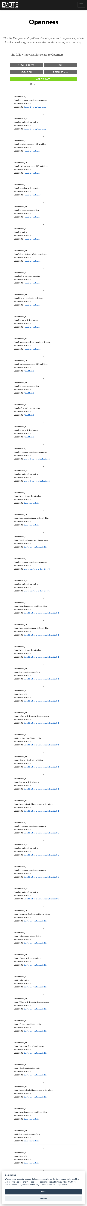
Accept (43, 1192)
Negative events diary (32, 151)
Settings (43, 1198)
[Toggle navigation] (81, 5)
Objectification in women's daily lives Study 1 (41, 613)
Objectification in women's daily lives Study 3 (41, 877)
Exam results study (31, 503)
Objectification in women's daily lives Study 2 (41, 833)
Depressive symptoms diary (35, 107)
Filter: (44, 85)
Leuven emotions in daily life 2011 (37, 569)
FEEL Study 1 (29, 371)
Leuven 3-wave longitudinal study (37, 459)
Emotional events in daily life (35, 547)
